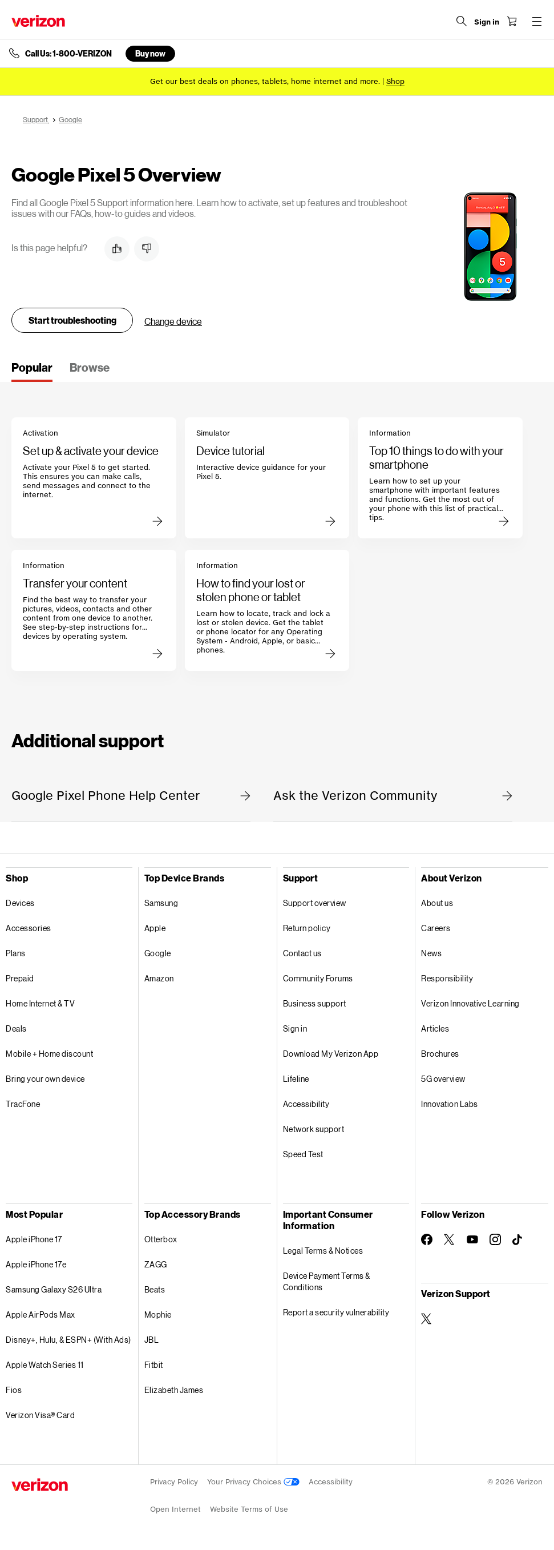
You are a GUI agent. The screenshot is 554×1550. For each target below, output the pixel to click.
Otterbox (160, 1239)
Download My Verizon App (331, 1053)
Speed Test (303, 1154)
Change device (173, 321)
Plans (16, 953)
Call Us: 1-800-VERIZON (68, 54)
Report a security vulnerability (336, 1312)
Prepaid (20, 978)
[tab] (31, 371)
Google (157, 953)
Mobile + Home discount (49, 1053)
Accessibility (306, 1104)
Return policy (307, 928)
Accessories (28, 928)
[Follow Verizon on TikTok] (518, 1240)
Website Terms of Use (249, 1509)
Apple (155, 928)
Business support (314, 1003)
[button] (117, 248)
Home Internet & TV (40, 1003)
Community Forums (318, 978)
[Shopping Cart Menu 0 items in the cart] (511, 21)
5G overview (443, 1079)
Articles (435, 1028)
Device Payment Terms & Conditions (326, 1281)
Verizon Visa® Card (40, 1415)
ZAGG (155, 1264)
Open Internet (175, 1509)
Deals (16, 1028)
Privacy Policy (174, 1481)
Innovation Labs (449, 1104)
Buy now (150, 53)
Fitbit (153, 1365)
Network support (314, 1129)
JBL (151, 1339)
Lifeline (296, 1079)
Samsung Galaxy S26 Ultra (54, 1289)
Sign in (295, 1028)
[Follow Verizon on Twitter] (449, 1239)
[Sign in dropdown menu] (486, 22)
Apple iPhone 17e (36, 1264)
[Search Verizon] (461, 21)
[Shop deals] (395, 81)
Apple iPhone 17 (34, 1239)
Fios (14, 1390)
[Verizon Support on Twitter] (426, 1318)
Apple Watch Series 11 (45, 1365)
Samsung (161, 903)
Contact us (302, 953)
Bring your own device (45, 1079)
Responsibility (447, 978)
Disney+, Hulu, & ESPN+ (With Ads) (68, 1339)
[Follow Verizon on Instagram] (495, 1239)
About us (437, 903)
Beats (154, 1289)
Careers (436, 928)
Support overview (314, 903)
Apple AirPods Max (40, 1314)
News (431, 953)
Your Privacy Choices (253, 1481)
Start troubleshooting (72, 320)
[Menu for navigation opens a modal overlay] (536, 21)
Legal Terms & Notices (323, 1250)
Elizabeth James (174, 1390)
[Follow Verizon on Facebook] (426, 1239)
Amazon (159, 978)
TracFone (23, 1104)
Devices (20, 903)
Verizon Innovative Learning (470, 1003)
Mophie (158, 1314)
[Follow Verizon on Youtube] (472, 1239)
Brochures (440, 1053)
